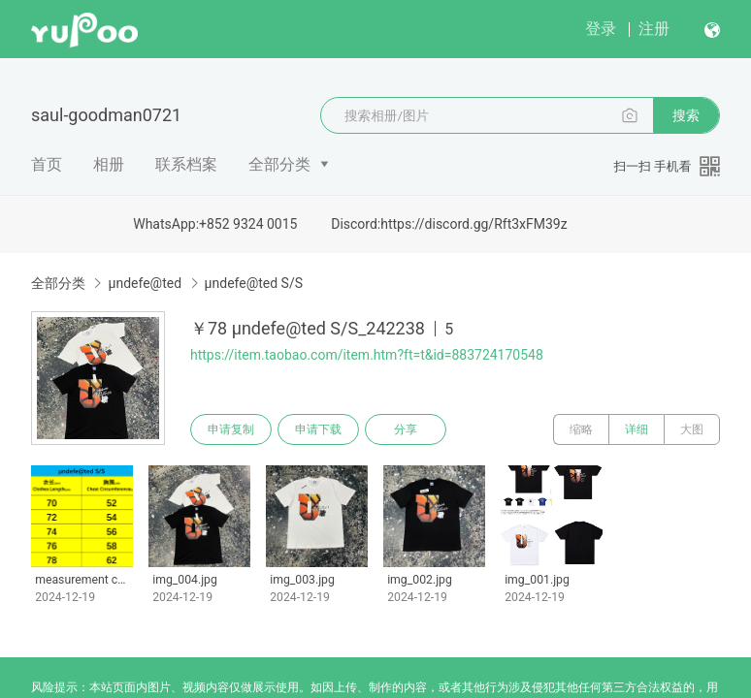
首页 (46, 164)
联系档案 (186, 164)
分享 (405, 429)
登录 (600, 28)
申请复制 (231, 429)
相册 (108, 164)
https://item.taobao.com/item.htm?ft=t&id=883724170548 (366, 355)
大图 (691, 429)
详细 (636, 429)
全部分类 (279, 164)
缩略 (581, 429)
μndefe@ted (144, 283)
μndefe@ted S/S (254, 283)
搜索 (686, 115)
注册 (653, 28)
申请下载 (318, 429)
